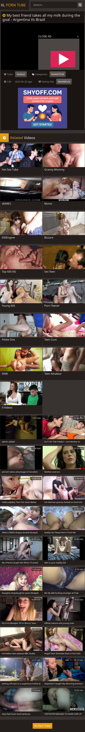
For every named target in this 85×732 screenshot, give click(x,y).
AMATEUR (57, 74)
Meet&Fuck (64, 81)
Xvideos (21, 74)
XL (13, 4)
